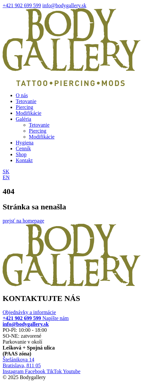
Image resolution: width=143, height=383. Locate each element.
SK (6, 171)
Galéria (23, 119)
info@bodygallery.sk (64, 5)
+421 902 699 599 (22, 5)
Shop (21, 154)
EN (6, 177)
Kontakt (24, 160)
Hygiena (24, 142)
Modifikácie (28, 113)
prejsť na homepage (23, 220)
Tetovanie (26, 101)
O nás (22, 95)
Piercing (24, 107)
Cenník (23, 148)
